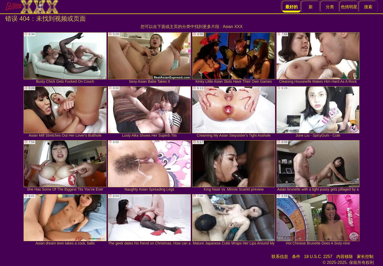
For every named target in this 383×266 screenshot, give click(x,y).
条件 (296, 256)
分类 (330, 7)
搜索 (368, 7)
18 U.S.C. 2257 (318, 256)
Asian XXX (232, 26)
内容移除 (344, 256)
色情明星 (349, 7)
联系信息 (279, 256)
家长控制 (365, 256)
